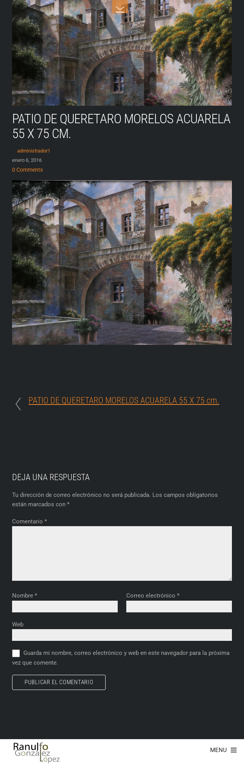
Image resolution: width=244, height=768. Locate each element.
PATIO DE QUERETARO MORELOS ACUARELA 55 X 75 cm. (121, 126)
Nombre (24, 595)
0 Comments (27, 170)
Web (17, 624)
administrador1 (33, 151)
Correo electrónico (152, 595)
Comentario (29, 521)
